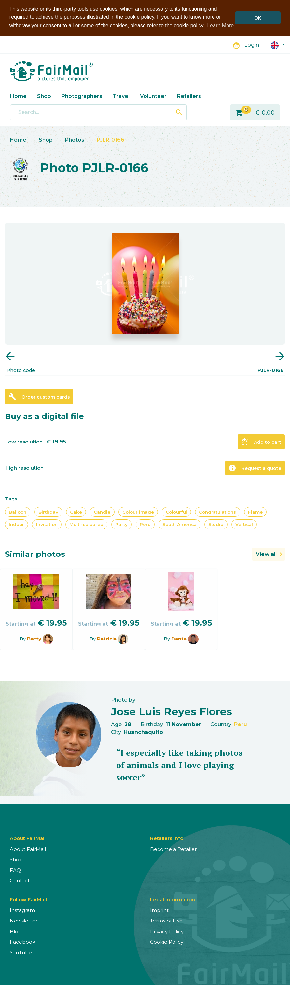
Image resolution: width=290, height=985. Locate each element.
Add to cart (261, 442)
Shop (44, 96)
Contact (20, 881)
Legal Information (172, 899)
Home (18, 96)
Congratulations (217, 511)
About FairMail (28, 849)
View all (266, 554)
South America (179, 524)
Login (251, 45)
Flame (255, 511)
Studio (215, 524)
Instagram (22, 910)
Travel (121, 96)
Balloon (17, 511)
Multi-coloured (86, 524)
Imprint (159, 910)
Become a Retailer (173, 849)
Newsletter (23, 921)
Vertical (244, 524)
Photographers (82, 96)
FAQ (15, 870)
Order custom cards (39, 397)
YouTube (21, 953)
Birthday (48, 511)
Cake (76, 511)
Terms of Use (166, 921)
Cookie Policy (166, 942)
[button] (278, 44)
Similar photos (35, 554)
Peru (145, 524)
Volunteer (153, 96)
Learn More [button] (220, 25)
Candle (102, 511)
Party (121, 524)
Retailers (189, 96)
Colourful (176, 511)
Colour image (138, 511)
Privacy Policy (167, 931)
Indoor (16, 524)
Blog (15, 931)
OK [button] (257, 18)
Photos (74, 140)
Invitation (47, 524)
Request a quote (254, 468)
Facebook (22, 942)
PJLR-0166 (110, 140)
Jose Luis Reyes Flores (171, 711)
